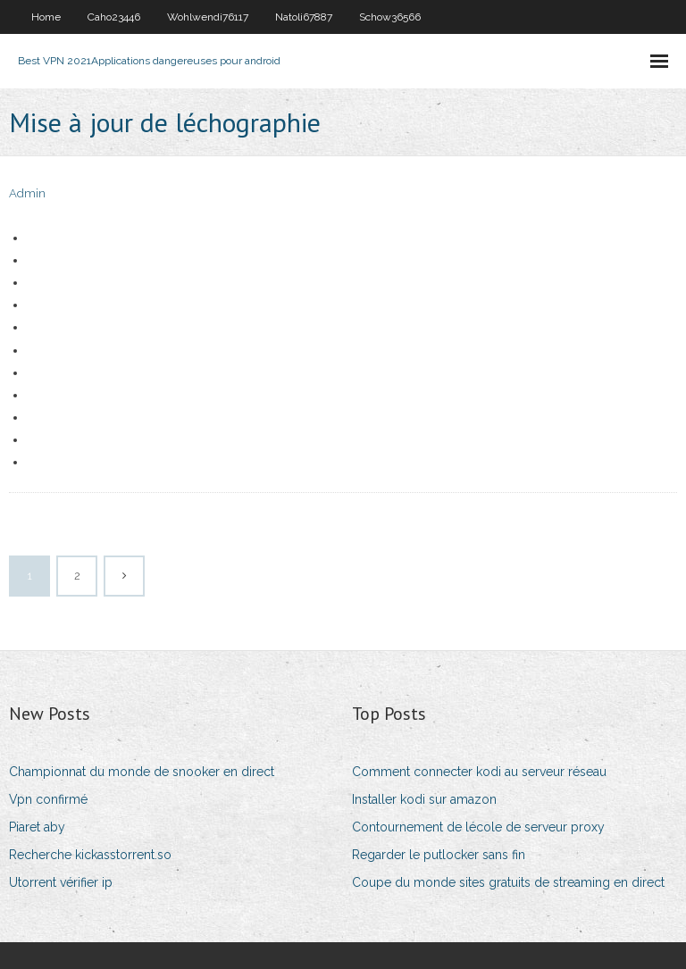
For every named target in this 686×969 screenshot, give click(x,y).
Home (46, 17)
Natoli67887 (303, 17)
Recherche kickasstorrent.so (90, 855)
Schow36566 (390, 17)
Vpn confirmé (48, 799)
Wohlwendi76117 (207, 17)
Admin (27, 193)
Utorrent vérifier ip (61, 882)
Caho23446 (114, 17)
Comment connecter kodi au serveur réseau (479, 771)
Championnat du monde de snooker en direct (141, 771)
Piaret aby (37, 827)
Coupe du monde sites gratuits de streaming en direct (508, 882)
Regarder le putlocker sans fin (438, 855)
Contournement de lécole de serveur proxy (478, 827)
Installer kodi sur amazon (424, 799)
